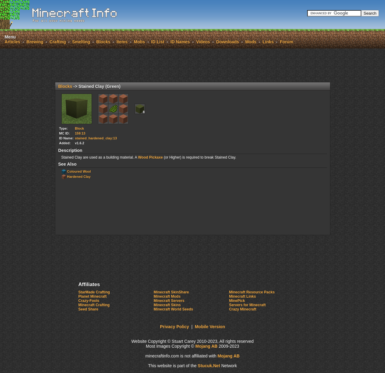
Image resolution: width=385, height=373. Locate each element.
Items (122, 41)
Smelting (81, 41)
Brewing (35, 41)
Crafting (57, 41)
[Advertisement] (193, 65)
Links (268, 41)
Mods (250, 41)
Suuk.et (209, 365)
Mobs (139, 41)
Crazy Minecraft (242, 309)
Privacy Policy (174, 326)
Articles (12, 41)
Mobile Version (210, 326)
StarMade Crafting (94, 292)
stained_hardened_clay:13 (96, 138)
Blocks (103, 41)
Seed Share (88, 309)
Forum (286, 41)
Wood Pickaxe (150, 157)
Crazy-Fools (89, 301)
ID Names (180, 41)
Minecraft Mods (167, 296)
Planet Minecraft (92, 296)
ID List (157, 41)
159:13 (80, 133)
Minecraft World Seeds (173, 309)
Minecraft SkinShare (171, 292)
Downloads (227, 41)
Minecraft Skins (167, 305)
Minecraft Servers (169, 301)
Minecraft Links (242, 296)
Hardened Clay (79, 176)
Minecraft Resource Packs (251, 292)
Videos (203, 41)
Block (79, 128)
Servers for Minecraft (247, 305)
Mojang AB (206, 346)
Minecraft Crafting (94, 305)
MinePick (237, 301)
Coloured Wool (79, 171)
